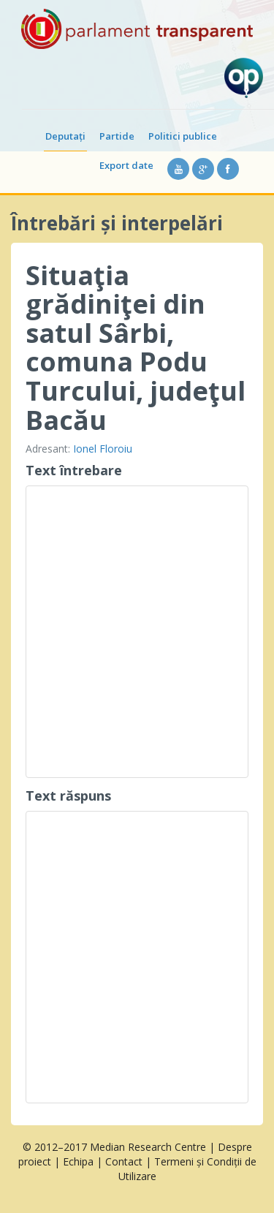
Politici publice (182, 136)
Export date (126, 165)
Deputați (65, 136)
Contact (123, 1161)
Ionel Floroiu (102, 449)
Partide (116, 136)
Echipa (78, 1161)
